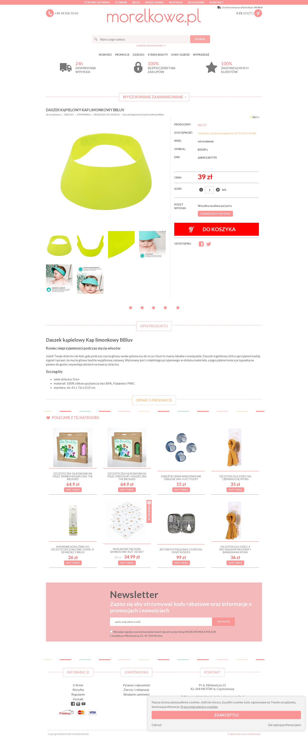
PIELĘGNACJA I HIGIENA (107, 114)
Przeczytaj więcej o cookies (199, 707)
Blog (136, 2)
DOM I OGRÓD (180, 54)
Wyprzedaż (201, 54)
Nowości (105, 54)
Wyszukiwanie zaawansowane (153, 97)
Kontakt (217, 2)
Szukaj (200, 39)
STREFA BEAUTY (158, 54)
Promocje (122, 54)
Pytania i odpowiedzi (136, 685)
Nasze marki (154, 2)
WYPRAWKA (84, 114)
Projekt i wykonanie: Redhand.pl (244, 734)
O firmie (121, 2)
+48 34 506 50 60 (66, 13)
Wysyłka (176, 2)
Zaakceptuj (226, 715)
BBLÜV (202, 125)
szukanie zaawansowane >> (151, 45)
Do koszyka (212, 229)
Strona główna (97, 2)
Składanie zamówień (136, 694)
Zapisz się (223, 621)
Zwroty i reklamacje (136, 689)
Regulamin (196, 2)
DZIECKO (138, 54)
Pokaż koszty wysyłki (215, 213)
